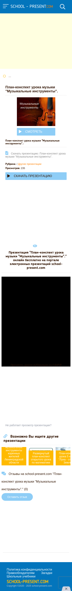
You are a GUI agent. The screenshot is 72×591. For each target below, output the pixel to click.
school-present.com (27, 582)
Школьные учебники (21, 576)
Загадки (46, 573)
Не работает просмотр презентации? (28, 425)
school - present (32, 6)
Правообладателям (21, 573)
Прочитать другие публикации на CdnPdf (36, 365)
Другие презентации (29, 164)
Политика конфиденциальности (29, 569)
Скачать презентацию (29, 176)
